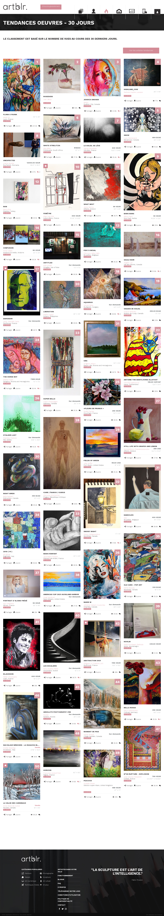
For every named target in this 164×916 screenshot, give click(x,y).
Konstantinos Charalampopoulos (136, 449)
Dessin (26, 877)
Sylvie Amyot (89, 734)
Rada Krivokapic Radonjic (133, 644)
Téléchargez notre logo (69, 891)
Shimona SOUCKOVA (51, 495)
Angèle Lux (128, 263)
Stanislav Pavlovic (10, 438)
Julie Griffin (88, 463)
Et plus (44, 885)
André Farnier (89, 411)
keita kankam (8, 496)
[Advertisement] (82, 833)
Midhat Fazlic (8, 380)
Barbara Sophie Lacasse (133, 92)
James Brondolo (90, 148)
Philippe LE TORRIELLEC (93, 663)
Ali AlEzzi (6, 554)
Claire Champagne (50, 402)
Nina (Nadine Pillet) (50, 669)
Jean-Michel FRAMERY (133, 777)
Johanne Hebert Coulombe (94, 605)
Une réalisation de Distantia (154, 914)
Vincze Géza (88, 305)
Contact (61, 905)
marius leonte (8, 163)
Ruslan (46, 715)
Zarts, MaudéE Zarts (11, 321)
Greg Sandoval (49, 597)
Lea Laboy (47, 99)
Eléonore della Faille (91, 253)
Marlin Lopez (48, 314)
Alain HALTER (48, 216)
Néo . (126, 518)
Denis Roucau (129, 588)
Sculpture (45, 877)
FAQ (59, 883)
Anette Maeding (9, 748)
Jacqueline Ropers (50, 557)
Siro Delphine (8, 604)
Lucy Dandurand (130, 138)
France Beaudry (130, 312)
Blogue (61, 879)
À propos (62, 887)
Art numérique (29, 881)
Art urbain (45, 881)
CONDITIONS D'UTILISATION (69, 895)
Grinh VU (6, 117)
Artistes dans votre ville (67, 870)
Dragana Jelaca (89, 364)
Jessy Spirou (89, 207)
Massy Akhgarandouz (92, 534)
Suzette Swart (89, 783)
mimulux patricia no (131, 383)
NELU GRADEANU (131, 711)
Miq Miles (47, 148)
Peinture (26, 873)
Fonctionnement (65, 876)
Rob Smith (47, 266)
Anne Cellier (8, 251)
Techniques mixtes (30, 885)
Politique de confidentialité (65, 900)
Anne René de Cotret (11, 806)
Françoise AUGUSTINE (52, 773)
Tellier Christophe (10, 677)
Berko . (86, 102)
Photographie (46, 873)
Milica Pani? (128, 216)
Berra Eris (7, 209)
